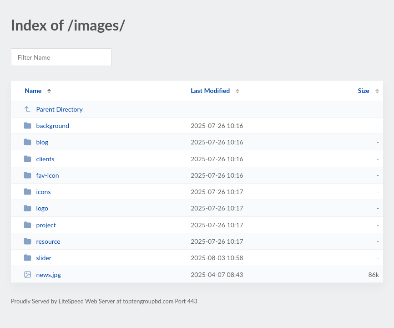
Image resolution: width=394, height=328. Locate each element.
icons (37, 191)
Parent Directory (53, 109)
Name (33, 90)
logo (36, 208)
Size (363, 90)
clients (39, 159)
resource (42, 241)
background (46, 125)
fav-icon (41, 175)
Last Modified (210, 90)
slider (37, 257)
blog (36, 142)
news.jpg (42, 274)
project (40, 225)
